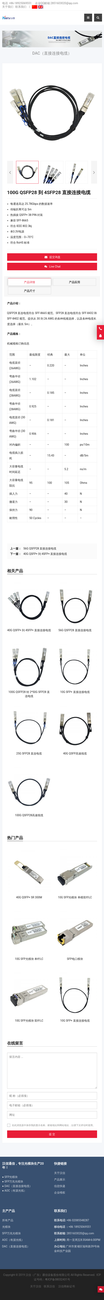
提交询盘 (52, 257)
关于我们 (7, 6)
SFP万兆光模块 (11, 1233)
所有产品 (7, 1220)
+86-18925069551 (20, 3)
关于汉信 (59, 1173)
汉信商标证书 (66, 1286)
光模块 (6, 1226)
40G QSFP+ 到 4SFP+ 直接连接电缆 (45, 553)
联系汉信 (49, 1286)
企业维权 (59, 1192)
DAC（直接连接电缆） (16, 1246)
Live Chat (52, 266)
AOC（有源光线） (13, 1239)
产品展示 (59, 1179)
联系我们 (20, 6)
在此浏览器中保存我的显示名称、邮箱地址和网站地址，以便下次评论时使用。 (53, 1125)
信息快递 (59, 1186)
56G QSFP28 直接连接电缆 (39, 548)
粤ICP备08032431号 (57, 1279)
